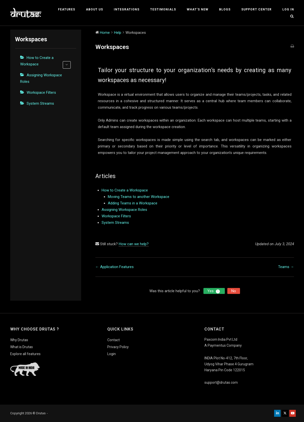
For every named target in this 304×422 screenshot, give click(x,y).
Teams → (286, 267)
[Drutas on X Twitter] (285, 413)
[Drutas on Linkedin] (277, 413)
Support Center (256, 9)
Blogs (225, 9)
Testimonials (163, 9)
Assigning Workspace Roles (41, 78)
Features (66, 9)
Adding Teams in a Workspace (132, 203)
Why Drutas (19, 340)
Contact (113, 340)
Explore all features (25, 354)
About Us (94, 9)
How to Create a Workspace (45, 62)
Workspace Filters (41, 92)
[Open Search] (292, 16)
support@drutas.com (221, 382)
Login (111, 354)
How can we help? (134, 244)
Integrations (126, 9)
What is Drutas (21, 347)
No (233, 291)
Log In (288, 9)
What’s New (197, 9)
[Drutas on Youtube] (292, 413)
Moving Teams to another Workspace (138, 196)
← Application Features (114, 267)
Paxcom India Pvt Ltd (220, 339)
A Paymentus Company (223, 345)
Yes (214, 291)
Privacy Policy (118, 347)
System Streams (40, 103)
